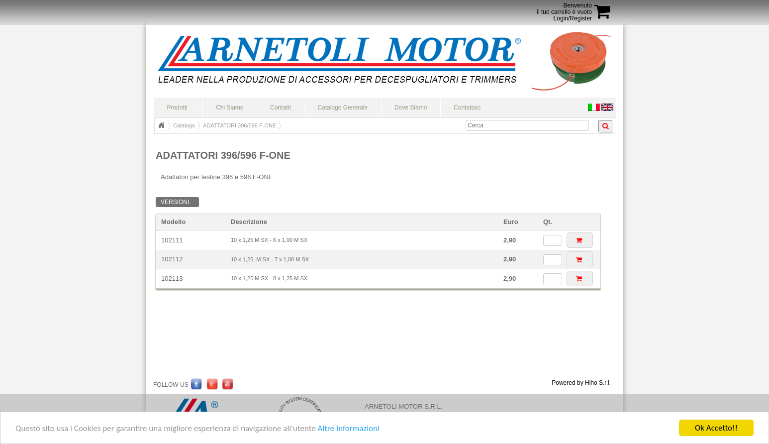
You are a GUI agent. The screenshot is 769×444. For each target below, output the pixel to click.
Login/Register (573, 18)
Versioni (175, 202)
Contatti (280, 107)
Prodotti (177, 107)
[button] (580, 240)
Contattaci (467, 107)
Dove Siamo (410, 107)
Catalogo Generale (342, 107)
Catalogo (184, 125)
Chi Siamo (229, 107)
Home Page (161, 125)
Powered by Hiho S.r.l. (581, 382)
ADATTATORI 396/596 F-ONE (239, 125)
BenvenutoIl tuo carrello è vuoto (564, 8)
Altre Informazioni (348, 429)
